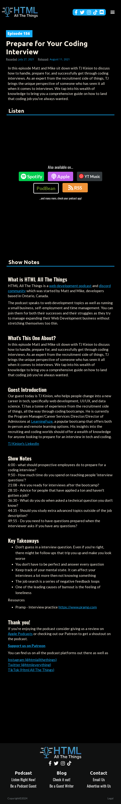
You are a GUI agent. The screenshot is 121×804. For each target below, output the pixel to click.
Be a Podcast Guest (23, 786)
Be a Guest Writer (62, 786)
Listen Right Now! (23, 779)
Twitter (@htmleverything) (29, 665)
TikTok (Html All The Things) (31, 670)
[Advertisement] (60, 228)
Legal (110, 798)
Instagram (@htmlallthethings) (32, 660)
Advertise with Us (99, 786)
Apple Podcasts (20, 634)
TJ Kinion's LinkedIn (23, 443)
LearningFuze (42, 421)
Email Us (99, 779)
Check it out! (61, 779)
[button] (112, 12)
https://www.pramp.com (78, 607)
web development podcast (70, 286)
